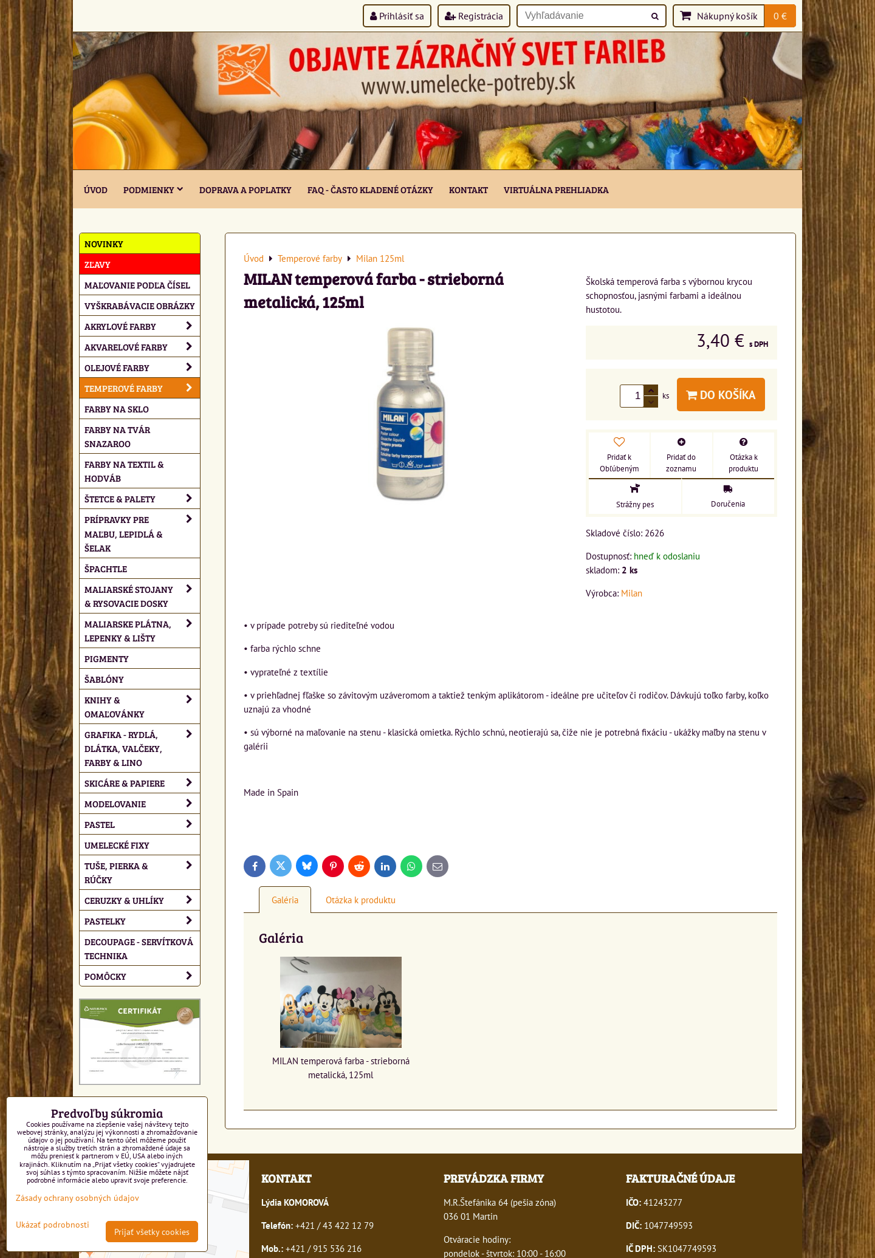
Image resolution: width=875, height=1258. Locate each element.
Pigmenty (106, 658)
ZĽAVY (97, 264)
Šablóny (104, 678)
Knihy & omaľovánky (142, 706)
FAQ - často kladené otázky (370, 189)
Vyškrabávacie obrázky (139, 305)
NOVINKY (103, 243)
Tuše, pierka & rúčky (142, 872)
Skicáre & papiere (142, 783)
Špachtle (105, 568)
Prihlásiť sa (397, 16)
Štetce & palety (142, 498)
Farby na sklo (116, 408)
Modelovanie (142, 803)
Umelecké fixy (116, 844)
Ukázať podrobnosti (52, 1224)
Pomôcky (142, 976)
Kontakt (468, 189)
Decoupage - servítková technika (138, 948)
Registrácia (474, 16)
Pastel (142, 824)
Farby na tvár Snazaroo (117, 436)
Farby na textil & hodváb (124, 470)
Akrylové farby (142, 326)
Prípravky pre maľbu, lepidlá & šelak (142, 533)
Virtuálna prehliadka (556, 189)
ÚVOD (96, 189)
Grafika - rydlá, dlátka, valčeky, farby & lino (142, 748)
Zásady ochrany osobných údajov (77, 1197)
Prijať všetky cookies (152, 1231)
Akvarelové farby (142, 347)
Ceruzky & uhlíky (142, 900)
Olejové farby (142, 367)
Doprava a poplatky (245, 189)
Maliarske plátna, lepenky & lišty (142, 631)
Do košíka (721, 394)
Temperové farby (142, 388)
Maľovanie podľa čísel (137, 284)
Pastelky (142, 921)
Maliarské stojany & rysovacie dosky (142, 596)
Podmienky (153, 189)
